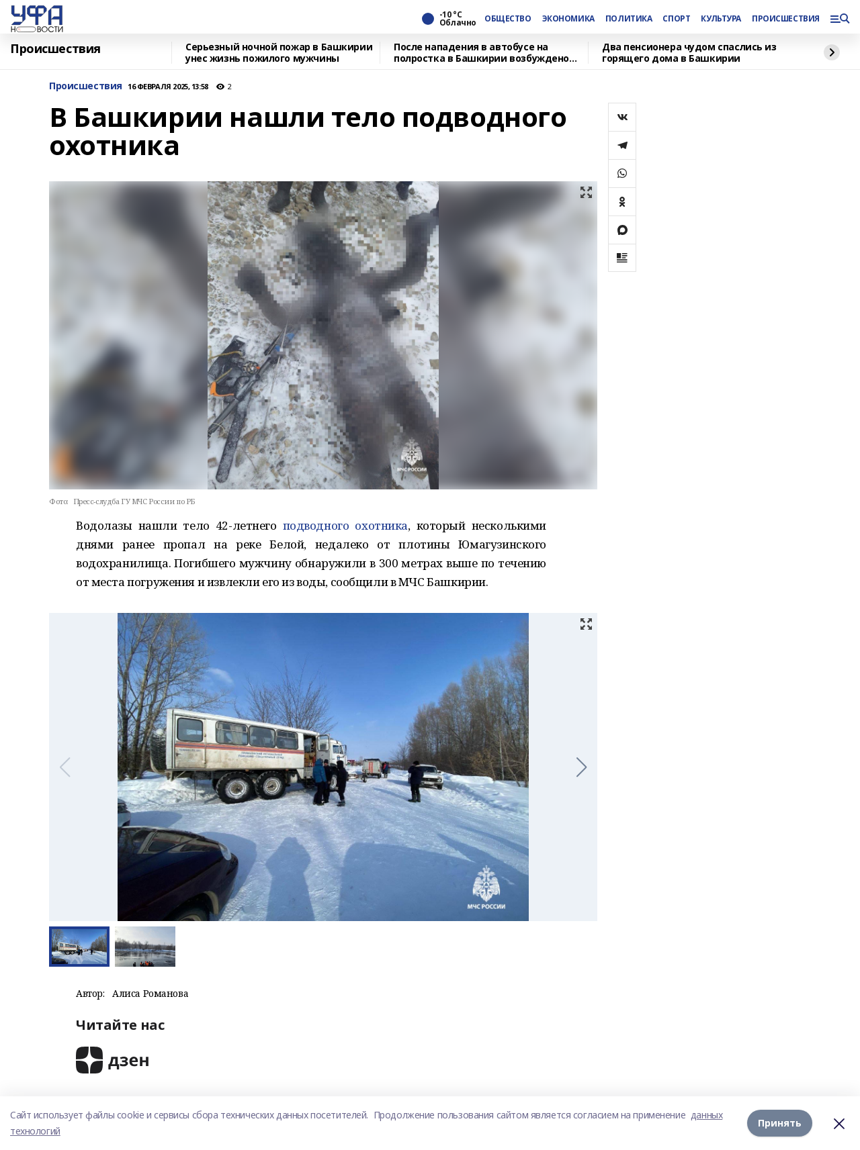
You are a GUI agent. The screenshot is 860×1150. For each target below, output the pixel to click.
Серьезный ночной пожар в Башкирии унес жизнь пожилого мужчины (278, 53)
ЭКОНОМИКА (568, 19)
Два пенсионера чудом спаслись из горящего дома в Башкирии (689, 53)
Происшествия (55, 49)
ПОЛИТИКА (628, 19)
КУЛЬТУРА (721, 19)
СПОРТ (676, 19)
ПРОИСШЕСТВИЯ (785, 19)
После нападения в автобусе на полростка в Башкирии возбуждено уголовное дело (481, 53)
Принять (780, 1122)
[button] (581, 767)
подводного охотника (345, 525)
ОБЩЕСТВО (507, 19)
